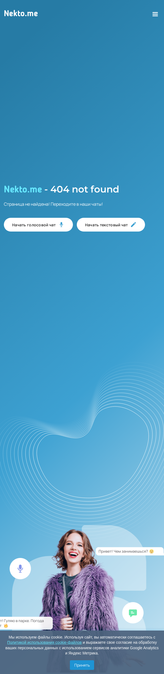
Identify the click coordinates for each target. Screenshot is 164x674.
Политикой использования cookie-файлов (44, 642)
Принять (82, 665)
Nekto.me (21, 14)
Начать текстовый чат (111, 224)
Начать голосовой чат (38, 224)
